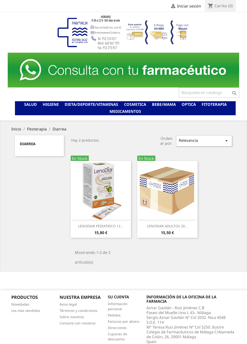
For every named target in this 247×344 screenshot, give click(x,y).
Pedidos (114, 315)
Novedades (20, 304)
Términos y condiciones (78, 310)
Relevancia (204, 141)
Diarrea (27, 143)
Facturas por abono (123, 321)
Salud (30, 104)
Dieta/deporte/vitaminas (91, 104)
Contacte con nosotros (78, 323)
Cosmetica (135, 104)
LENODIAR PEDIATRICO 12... (100, 226)
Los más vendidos (25, 310)
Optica (189, 104)
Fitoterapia (214, 104)
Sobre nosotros (72, 317)
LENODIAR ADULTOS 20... (167, 226)
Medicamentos (125, 111)
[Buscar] (209, 92)
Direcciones (117, 327)
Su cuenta (118, 297)
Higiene (51, 104)
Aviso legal (68, 304)
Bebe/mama (164, 104)
